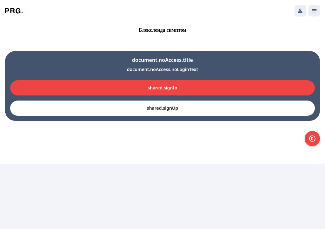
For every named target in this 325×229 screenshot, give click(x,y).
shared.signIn (162, 88)
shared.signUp (162, 108)
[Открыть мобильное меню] (314, 10)
